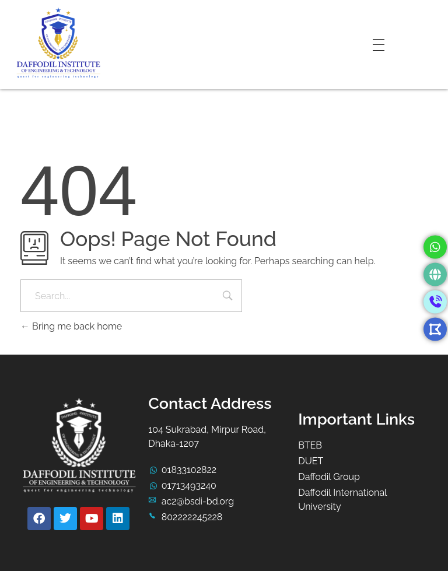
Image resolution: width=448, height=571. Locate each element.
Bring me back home (71, 326)
